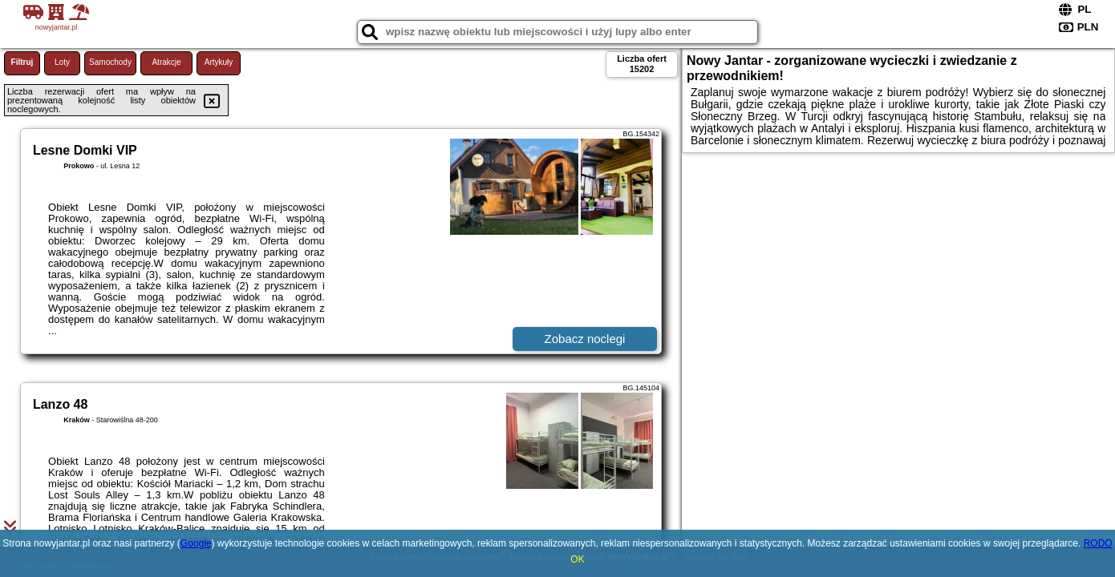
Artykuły (219, 62)
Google (196, 543)
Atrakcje (166, 62)
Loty (62, 62)
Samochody (110, 62)
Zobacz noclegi (585, 338)
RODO (1098, 543)
